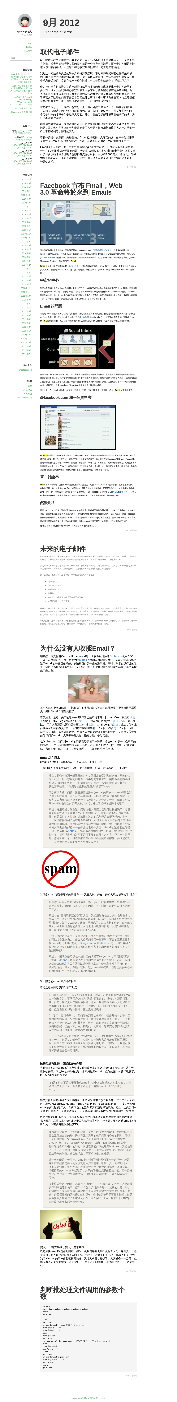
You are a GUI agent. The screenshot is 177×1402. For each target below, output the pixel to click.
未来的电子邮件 (63, 549)
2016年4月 (27, 214)
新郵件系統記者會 (102, 250)
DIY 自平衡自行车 (23, 108)
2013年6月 (27, 268)
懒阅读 (29, 47)
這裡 (79, 526)
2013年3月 (27, 280)
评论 (135, 167)
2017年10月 (26, 203)
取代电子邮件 (59, 52)
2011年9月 (27, 346)
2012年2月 (27, 327)
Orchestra (116, 656)
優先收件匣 (84, 317)
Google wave (88, 943)
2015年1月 (27, 230)
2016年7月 (27, 210)
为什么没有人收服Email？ (77, 648)
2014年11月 (26, 234)
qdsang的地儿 (24, 31)
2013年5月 (27, 272)
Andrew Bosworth (48, 257)
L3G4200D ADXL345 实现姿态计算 (22, 146)
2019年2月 (27, 191)
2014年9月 (27, 241)
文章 (27, 389)
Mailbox (82, 659)
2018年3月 (27, 199)
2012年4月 (27, 319)
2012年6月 (27, 311)
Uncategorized (25, 370)
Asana (63, 960)
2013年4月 (27, 276)
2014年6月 (27, 253)
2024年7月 (27, 179)
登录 (30, 385)
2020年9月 (27, 183)
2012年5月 (27, 315)
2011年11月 (26, 338)
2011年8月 (27, 350)
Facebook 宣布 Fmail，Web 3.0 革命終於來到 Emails (81, 189)
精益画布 (28, 50)
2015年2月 (27, 226)
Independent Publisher (81, 1398)
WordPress (96, 1398)
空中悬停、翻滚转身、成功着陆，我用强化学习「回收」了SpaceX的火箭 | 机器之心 (21, 78)
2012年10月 (26, 296)
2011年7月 (27, 354)
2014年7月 (27, 249)
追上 (115, 724)
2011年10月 (26, 342)
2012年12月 (26, 288)
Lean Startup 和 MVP (119, 492)
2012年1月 (27, 331)
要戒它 (81, 720)
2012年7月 (27, 307)
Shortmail (105, 943)
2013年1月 (27, 284)
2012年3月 (27, 323)
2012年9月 (27, 300)
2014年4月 (27, 257)
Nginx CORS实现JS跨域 (22, 131)
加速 (91, 724)
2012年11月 (26, 292)
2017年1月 (27, 206)
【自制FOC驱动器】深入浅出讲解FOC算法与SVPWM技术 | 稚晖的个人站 (21, 89)
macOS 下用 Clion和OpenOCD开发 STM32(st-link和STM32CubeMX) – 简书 (21, 101)
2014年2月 (27, 265)
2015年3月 (27, 222)
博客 (30, 43)
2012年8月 (27, 303)
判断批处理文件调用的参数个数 (82, 1293)
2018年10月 (26, 195)
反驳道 (114, 720)
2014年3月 (27, 261)
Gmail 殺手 (73, 266)
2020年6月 (27, 187)
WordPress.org (25, 397)
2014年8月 (27, 245)
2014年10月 (26, 237)
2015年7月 (27, 218)
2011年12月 (26, 334)
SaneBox (70, 831)
